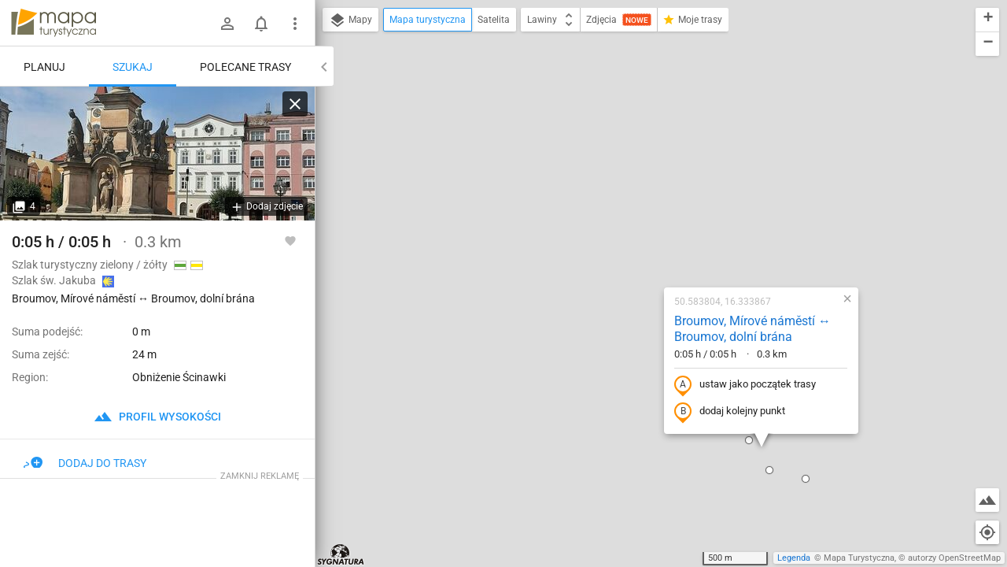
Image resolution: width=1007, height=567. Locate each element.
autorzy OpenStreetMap (954, 558)
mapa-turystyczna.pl (53, 23)
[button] (505, 485)
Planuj (44, 67)
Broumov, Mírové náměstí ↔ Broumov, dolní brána (652, 159)
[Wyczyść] (295, 104)
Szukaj (133, 67)
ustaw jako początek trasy (644, 215)
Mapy (350, 20)
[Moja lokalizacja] (987, 532)
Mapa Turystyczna (859, 558)
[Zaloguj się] (227, 23)
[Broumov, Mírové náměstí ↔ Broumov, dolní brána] (157, 153)
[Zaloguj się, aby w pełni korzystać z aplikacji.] (290, 240)
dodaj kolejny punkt (629, 241)
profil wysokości (157, 416)
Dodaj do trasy (85, 463)
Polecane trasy (245, 67)
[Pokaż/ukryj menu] (295, 23)
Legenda (793, 558)
